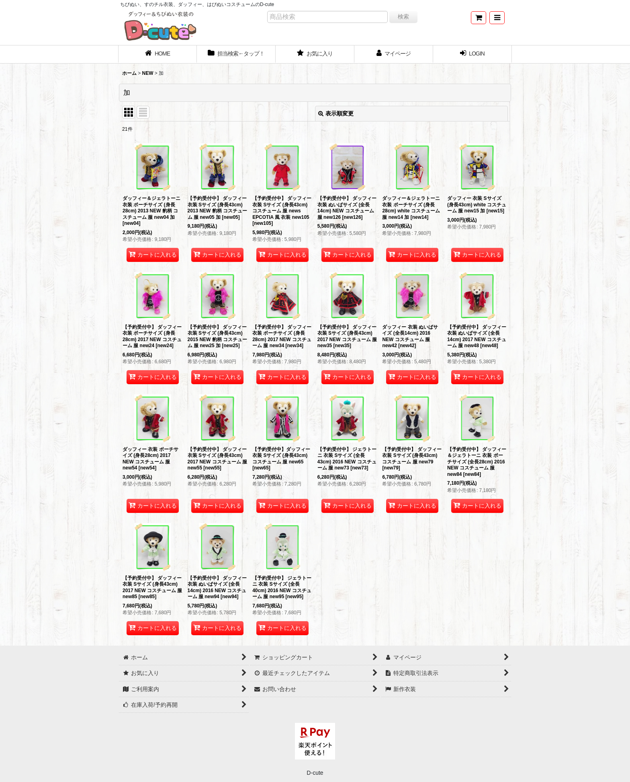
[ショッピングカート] (478, 17)
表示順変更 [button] (336, 113)
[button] (497, 17)
